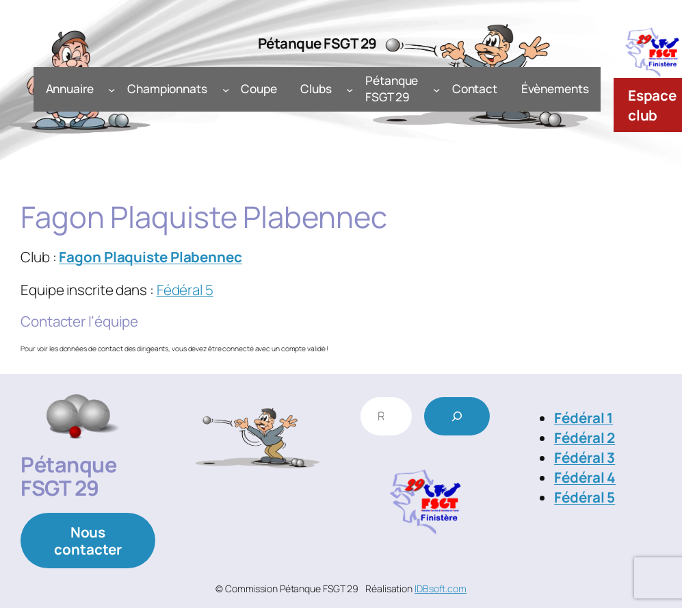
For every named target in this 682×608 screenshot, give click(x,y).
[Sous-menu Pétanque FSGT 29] (436, 89)
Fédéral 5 (185, 289)
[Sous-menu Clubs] (349, 89)
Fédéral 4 (585, 477)
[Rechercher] (457, 416)
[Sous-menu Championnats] (225, 89)
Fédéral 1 (583, 417)
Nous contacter (87, 540)
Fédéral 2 (584, 437)
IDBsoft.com (441, 588)
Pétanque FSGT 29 (317, 43)
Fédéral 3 (584, 457)
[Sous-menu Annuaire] (111, 89)
